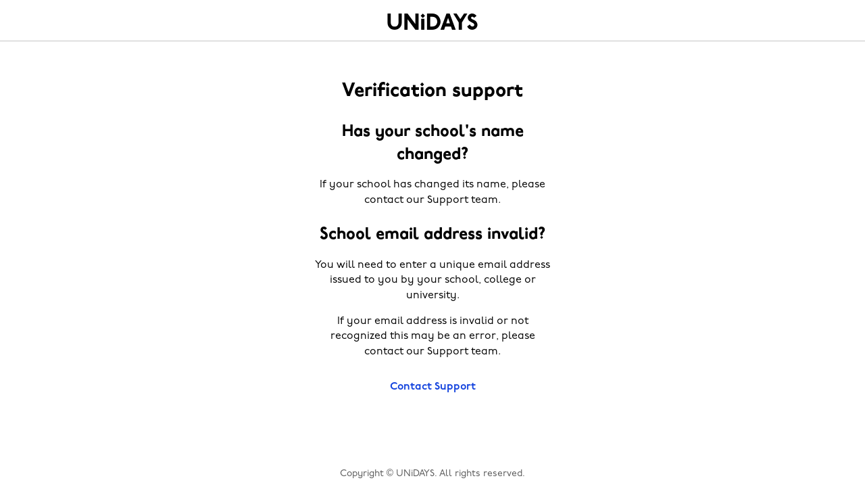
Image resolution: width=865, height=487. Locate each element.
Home (432, 21)
